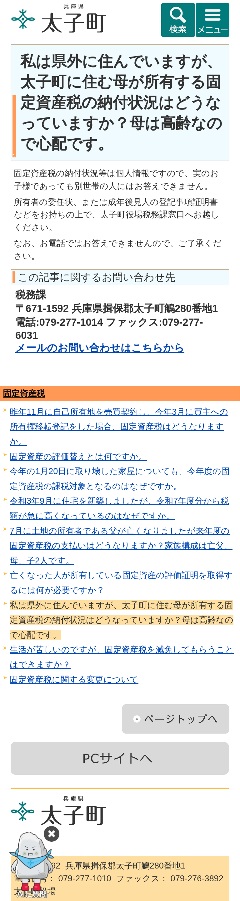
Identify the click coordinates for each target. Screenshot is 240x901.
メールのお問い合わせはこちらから (99, 348)
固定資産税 (24, 393)
